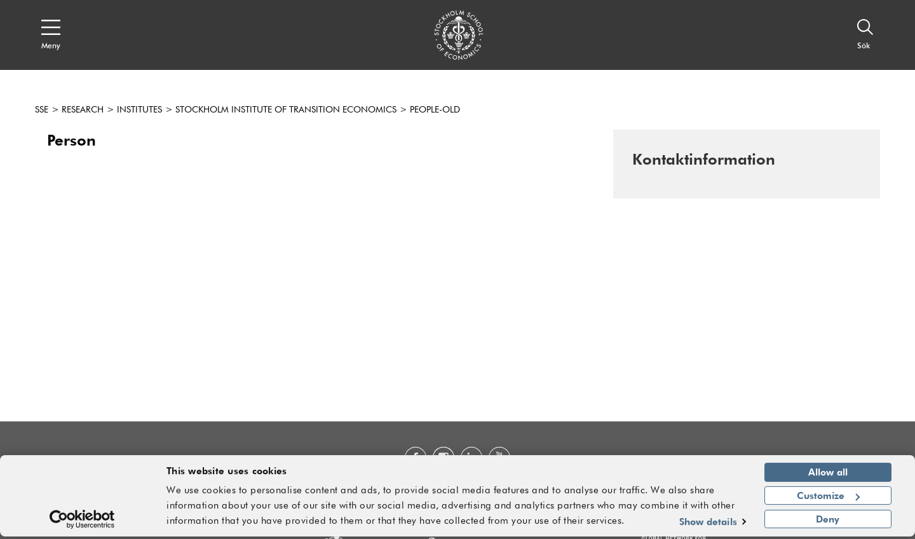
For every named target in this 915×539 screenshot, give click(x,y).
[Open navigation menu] (51, 35)
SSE (41, 110)
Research (83, 110)
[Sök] (865, 35)
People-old (435, 110)
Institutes (139, 110)
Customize (828, 497)
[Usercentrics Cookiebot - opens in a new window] (82, 521)
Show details (708, 523)
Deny (827, 521)
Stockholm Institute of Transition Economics (285, 110)
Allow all (828, 474)
